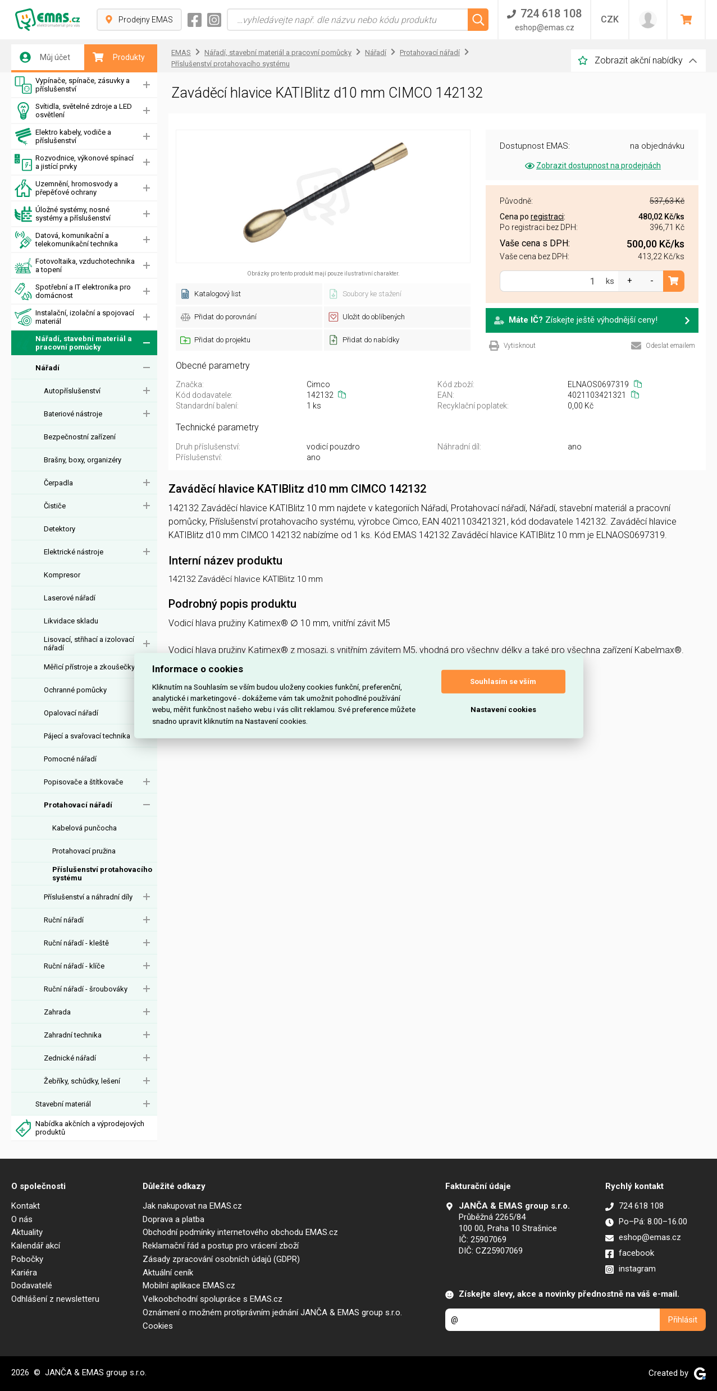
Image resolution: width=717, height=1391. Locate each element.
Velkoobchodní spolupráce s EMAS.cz (212, 1299)
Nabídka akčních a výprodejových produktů (79, 1128)
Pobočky (27, 1259)
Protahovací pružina (84, 851)
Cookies (158, 1326)
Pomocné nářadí (70, 759)
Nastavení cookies (503, 709)
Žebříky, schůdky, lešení (82, 1081)
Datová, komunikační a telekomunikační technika (66, 240)
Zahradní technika (73, 1035)
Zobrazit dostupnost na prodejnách (592, 165)
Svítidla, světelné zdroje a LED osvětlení (73, 111)
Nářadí (47, 368)
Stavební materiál (63, 1104)
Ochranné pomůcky (75, 690)
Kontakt (25, 1206)
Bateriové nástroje (73, 414)
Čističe (55, 506)
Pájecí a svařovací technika (87, 736)
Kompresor (62, 575)
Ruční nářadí (64, 920)
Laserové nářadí (69, 598)
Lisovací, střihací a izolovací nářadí (89, 643)
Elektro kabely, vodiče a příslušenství (63, 136)
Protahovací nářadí (78, 805)
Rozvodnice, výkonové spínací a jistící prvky (74, 162)
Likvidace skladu (71, 621)
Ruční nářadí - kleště (76, 943)
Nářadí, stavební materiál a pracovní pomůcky (73, 343)
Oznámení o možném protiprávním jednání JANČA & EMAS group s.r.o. (272, 1312)
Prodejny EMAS (139, 19)
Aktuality (27, 1232)
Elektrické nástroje (73, 552)
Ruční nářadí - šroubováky (85, 989)
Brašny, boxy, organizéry (82, 460)
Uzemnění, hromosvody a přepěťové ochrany (66, 188)
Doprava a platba (173, 1219)
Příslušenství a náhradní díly (88, 897)
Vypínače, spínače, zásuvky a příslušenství (72, 85)
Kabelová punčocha (84, 828)
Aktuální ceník (168, 1273)
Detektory (59, 529)
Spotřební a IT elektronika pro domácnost (73, 291)
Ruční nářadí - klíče (74, 966)
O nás (22, 1219)
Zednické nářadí (70, 1058)
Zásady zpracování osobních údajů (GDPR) (221, 1259)
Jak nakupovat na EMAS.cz (192, 1206)
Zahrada (57, 1012)
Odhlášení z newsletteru (55, 1299)
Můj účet (45, 57)
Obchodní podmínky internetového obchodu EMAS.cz (240, 1232)
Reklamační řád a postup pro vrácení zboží (221, 1246)
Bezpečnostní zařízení (80, 437)
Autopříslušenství (72, 391)
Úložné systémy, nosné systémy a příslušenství (63, 214)
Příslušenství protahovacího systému (102, 873)
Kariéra (24, 1273)
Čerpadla (58, 483)
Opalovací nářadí (71, 713)
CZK (610, 19)
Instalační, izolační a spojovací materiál (74, 317)
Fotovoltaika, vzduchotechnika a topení (75, 265)
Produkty (119, 57)
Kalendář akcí (35, 1246)
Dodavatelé (31, 1285)
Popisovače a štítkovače (83, 782)
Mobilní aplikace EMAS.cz (189, 1285)
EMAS (181, 52)
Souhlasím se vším (503, 681)
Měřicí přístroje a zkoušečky (89, 667)
